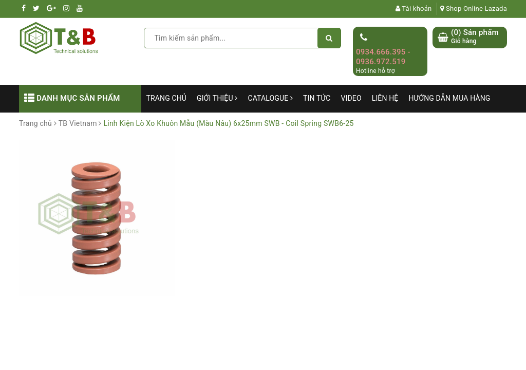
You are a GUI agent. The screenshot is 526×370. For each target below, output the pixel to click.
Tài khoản (414, 8)
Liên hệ (385, 98)
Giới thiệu (217, 98)
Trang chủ (166, 98)
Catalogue (270, 98)
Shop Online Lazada (473, 8)
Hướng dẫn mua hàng (449, 98)
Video (351, 98)
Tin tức (317, 98)
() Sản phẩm (475, 37)
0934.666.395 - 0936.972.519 (383, 57)
